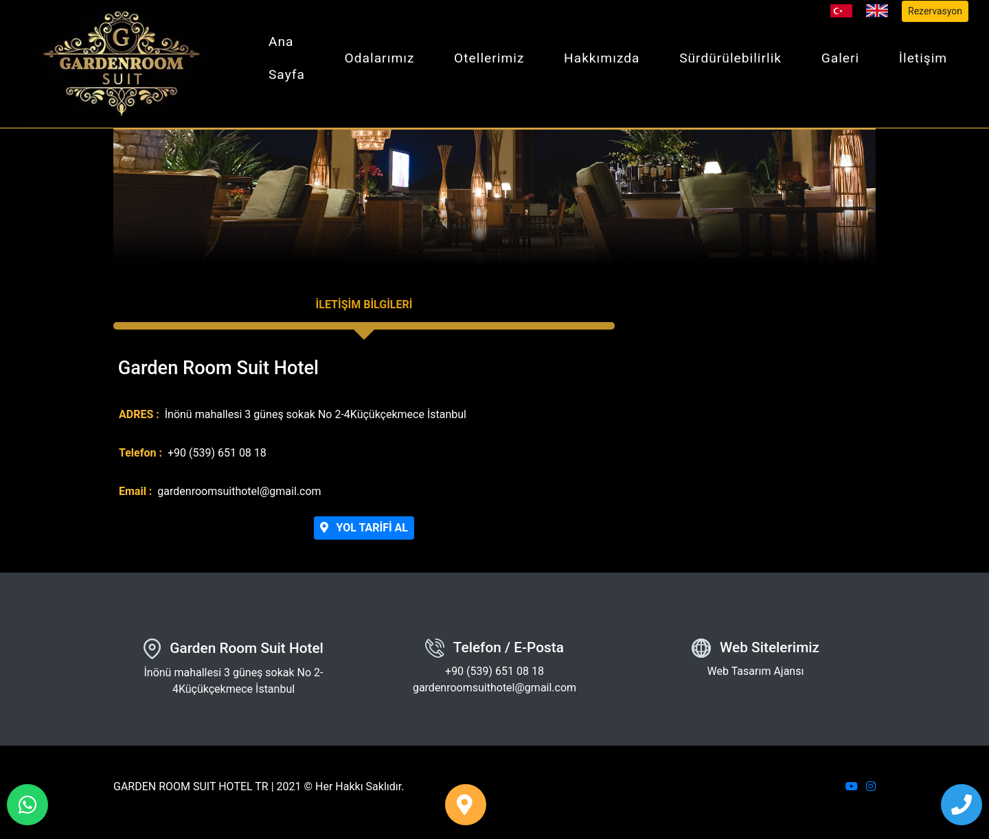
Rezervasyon (935, 10)
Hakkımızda (602, 58)
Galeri (840, 58)
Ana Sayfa (287, 58)
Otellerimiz (489, 58)
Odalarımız (380, 58)
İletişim (923, 58)
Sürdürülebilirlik (730, 58)
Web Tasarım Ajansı (755, 671)
